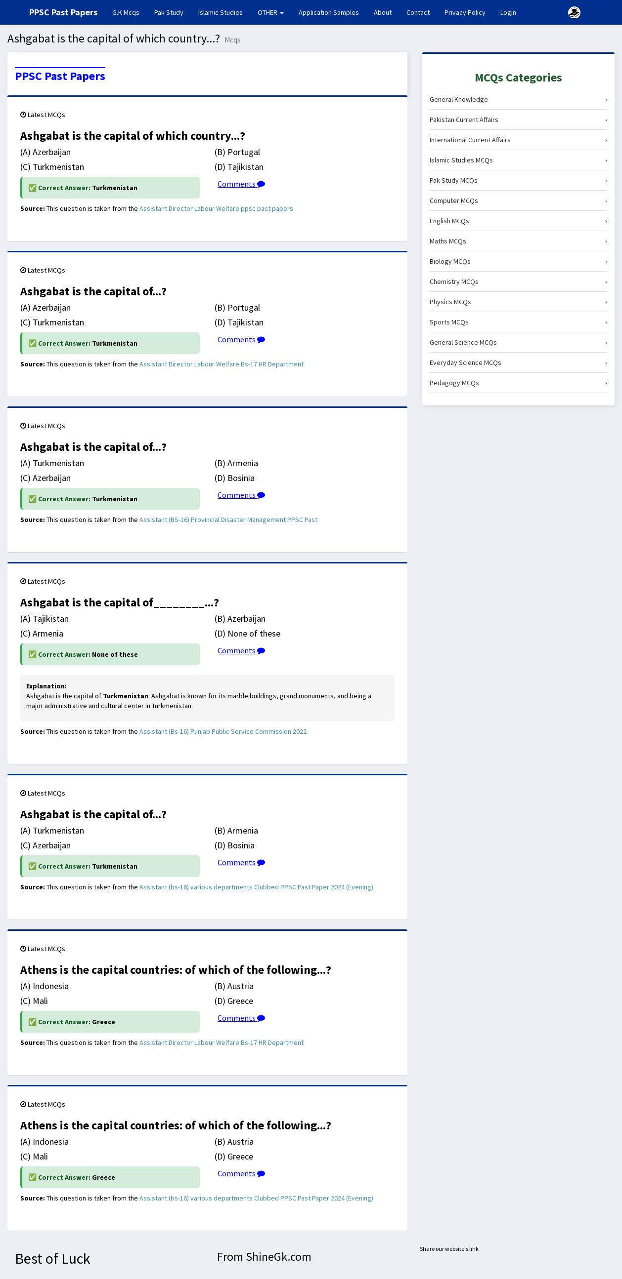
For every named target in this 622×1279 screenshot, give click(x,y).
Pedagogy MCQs (518, 383)
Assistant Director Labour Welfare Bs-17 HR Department (221, 364)
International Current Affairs (518, 140)
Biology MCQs (518, 261)
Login (508, 12)
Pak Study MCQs (518, 180)
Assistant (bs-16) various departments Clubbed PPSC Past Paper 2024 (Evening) (256, 886)
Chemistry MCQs (518, 281)
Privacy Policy (465, 12)
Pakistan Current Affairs (518, 119)
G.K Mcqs (129, 12)
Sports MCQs (518, 322)
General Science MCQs (518, 342)
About (383, 12)
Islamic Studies (220, 12)
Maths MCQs (518, 241)
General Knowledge (518, 99)
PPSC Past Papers (60, 76)
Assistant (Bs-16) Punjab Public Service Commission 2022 (223, 731)
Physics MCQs (518, 302)
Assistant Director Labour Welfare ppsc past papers (216, 208)
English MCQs (518, 221)
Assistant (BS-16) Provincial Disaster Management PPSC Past (228, 519)
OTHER (271, 12)
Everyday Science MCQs (518, 362)
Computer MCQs (518, 200)
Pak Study (168, 12)
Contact (418, 12)
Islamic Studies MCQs (518, 160)
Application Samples (329, 12)
